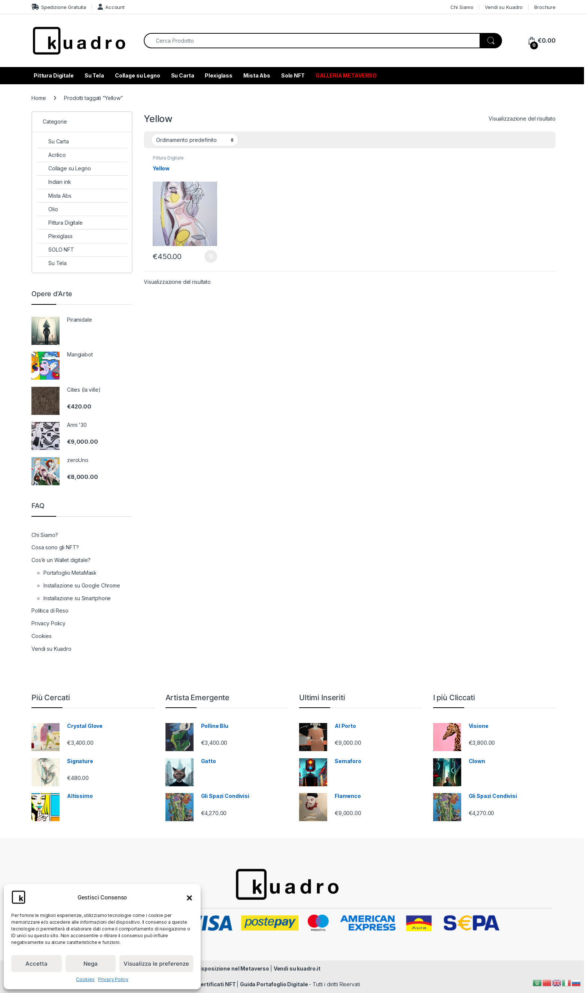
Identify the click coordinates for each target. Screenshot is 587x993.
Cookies (85, 979)
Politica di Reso (50, 610)
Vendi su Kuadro (504, 7)
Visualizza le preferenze (156, 963)
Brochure (545, 7)
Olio (47, 209)
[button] (189, 897)
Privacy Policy (113, 979)
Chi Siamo (462, 7)
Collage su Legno (137, 75)
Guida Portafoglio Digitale (274, 984)
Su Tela (94, 75)
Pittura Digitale (54, 75)
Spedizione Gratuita (58, 7)
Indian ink (54, 182)
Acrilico (51, 155)
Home (38, 98)
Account (111, 7)
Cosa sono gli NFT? (55, 547)
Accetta (36, 963)
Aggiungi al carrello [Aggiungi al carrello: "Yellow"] (210, 256)
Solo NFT (293, 75)
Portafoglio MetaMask (70, 573)
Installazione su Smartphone (77, 598)
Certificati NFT (217, 984)
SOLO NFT (55, 249)
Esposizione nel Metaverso (234, 968)
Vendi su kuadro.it (297, 968)
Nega (90, 963)
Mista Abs (256, 75)
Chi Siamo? (44, 535)
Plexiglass (218, 75)
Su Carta (182, 75)
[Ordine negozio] (194, 139)
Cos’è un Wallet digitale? (61, 560)
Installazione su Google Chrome (81, 585)
